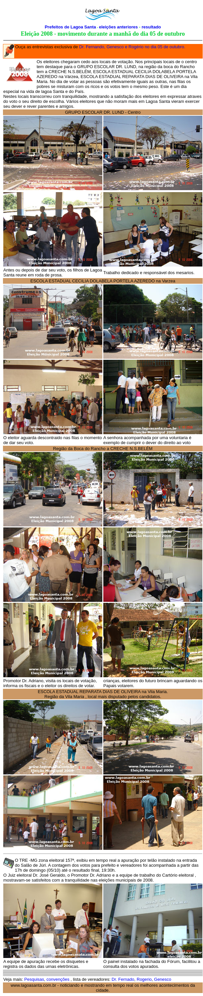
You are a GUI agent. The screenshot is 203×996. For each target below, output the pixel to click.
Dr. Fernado (122, 979)
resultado (151, 26)
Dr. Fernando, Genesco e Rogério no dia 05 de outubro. (132, 46)
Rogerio (144, 979)
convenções (59, 979)
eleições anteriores (119, 26)
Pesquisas (34, 979)
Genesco (162, 979)
